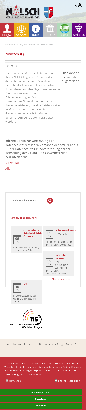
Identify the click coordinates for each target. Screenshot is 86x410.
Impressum (30, 344)
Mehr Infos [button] (35, 374)
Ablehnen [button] (40, 405)
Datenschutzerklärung (51, 344)
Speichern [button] (41, 398)
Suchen (50, 201)
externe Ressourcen (67, 380)
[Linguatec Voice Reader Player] (17, 55)
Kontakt (17, 344)
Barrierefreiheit (74, 344)
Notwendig (13, 380)
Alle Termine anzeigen (63, 278)
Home (6, 344)
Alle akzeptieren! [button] (40, 392)
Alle (7, 169)
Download (12, 163)
